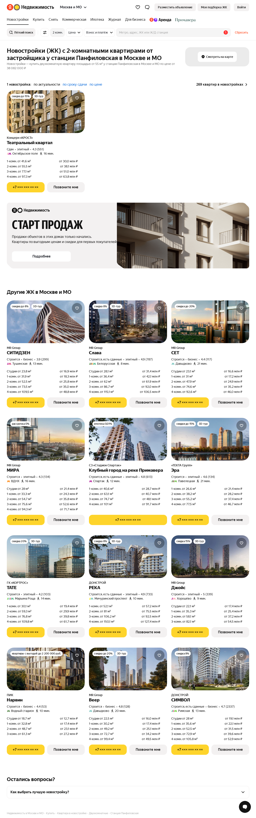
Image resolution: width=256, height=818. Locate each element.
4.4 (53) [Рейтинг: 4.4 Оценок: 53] (41, 706)
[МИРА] (46, 439)
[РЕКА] (128, 556)
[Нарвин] (46, 669)
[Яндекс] (10, 7)
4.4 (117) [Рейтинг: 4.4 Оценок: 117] (206, 359)
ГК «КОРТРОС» (17, 582)
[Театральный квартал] (46, 111)
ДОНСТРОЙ (97, 582)
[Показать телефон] (26, 187)
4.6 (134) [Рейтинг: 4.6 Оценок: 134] (209, 477)
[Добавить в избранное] (77, 98)
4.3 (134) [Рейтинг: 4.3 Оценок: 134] (44, 477)
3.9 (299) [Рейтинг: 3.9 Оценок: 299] (42, 359)
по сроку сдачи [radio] (75, 84)
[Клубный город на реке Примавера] (128, 439)
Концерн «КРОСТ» (20, 137)
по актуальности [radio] (47, 84)
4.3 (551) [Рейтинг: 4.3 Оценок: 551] (38, 149)
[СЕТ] (210, 321)
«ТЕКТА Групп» (181, 465)
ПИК (10, 695)
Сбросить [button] (241, 32)
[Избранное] (138, 7)
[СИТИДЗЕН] (46, 321)
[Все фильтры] (45, 32)
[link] (241, 7)
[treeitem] (19, 20)
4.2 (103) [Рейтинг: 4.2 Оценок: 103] (45, 594)
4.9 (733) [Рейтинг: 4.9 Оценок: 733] (147, 594)
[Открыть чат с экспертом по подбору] (245, 807)
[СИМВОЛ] (210, 669)
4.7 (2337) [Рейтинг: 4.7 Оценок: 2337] (228, 706)
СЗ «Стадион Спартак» (105, 465)
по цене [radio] (96, 84)
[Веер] (128, 669)
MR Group (13, 348)
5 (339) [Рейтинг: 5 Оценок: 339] (208, 594)
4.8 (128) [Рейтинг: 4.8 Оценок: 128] (124, 706)
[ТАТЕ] (46, 556)
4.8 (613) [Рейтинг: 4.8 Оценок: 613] (147, 477)
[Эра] (210, 439)
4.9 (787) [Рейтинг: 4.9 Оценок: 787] (147, 359)
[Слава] (128, 321)
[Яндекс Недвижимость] (34, 7)
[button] (147, 7)
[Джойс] (210, 556)
